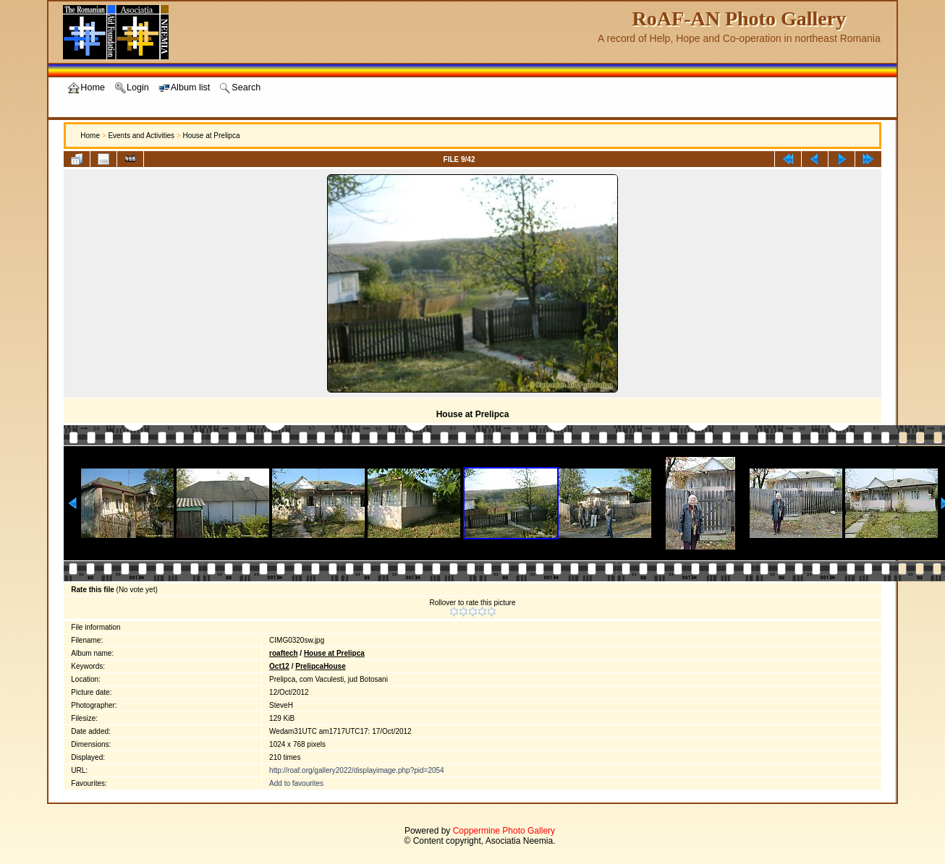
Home (90, 136)
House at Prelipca (211, 136)
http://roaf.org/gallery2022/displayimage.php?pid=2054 (356, 770)
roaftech (283, 653)
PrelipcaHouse (320, 666)
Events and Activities (141, 136)
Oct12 (279, 666)
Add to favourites (296, 783)
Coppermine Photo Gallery (504, 831)
